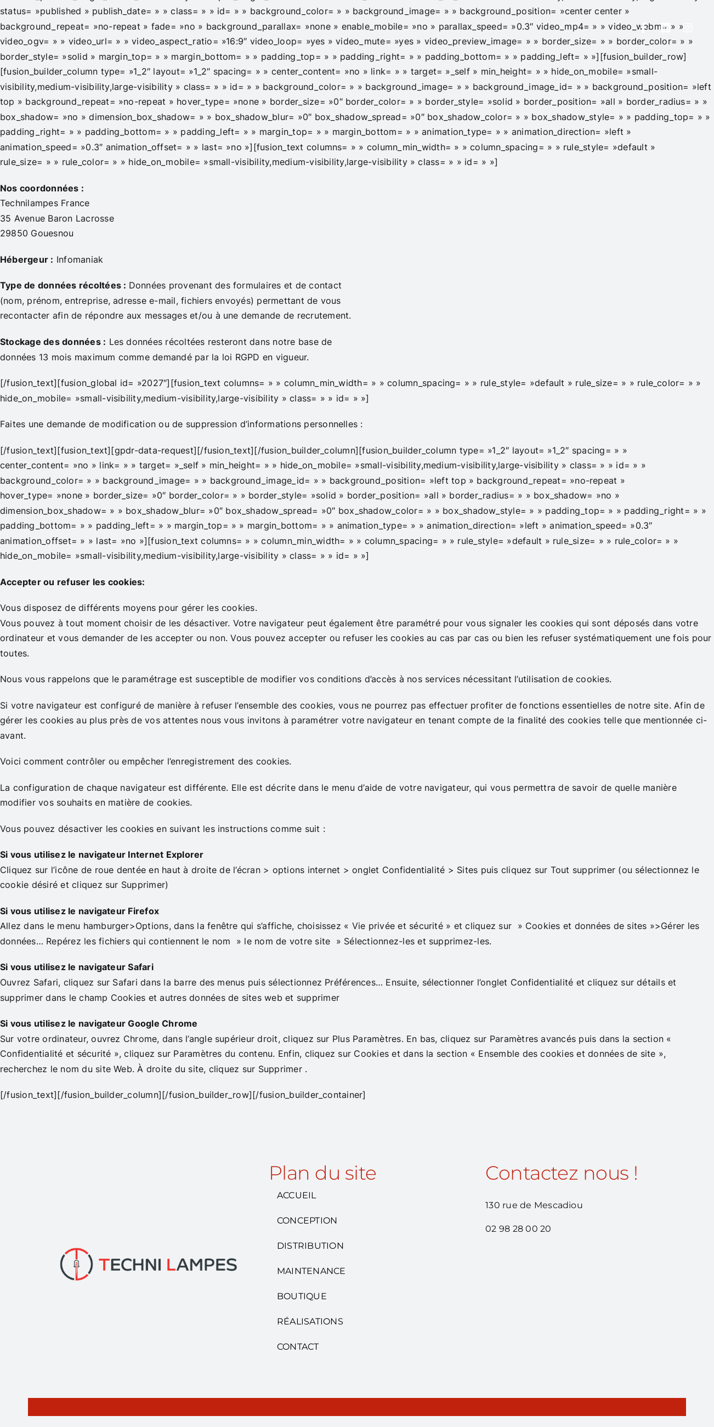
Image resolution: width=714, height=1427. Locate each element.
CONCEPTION (307, 1220)
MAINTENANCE (311, 1271)
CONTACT (298, 1346)
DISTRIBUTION (310, 1246)
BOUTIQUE (302, 1296)
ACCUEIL (296, 1196)
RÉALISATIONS (310, 1321)
